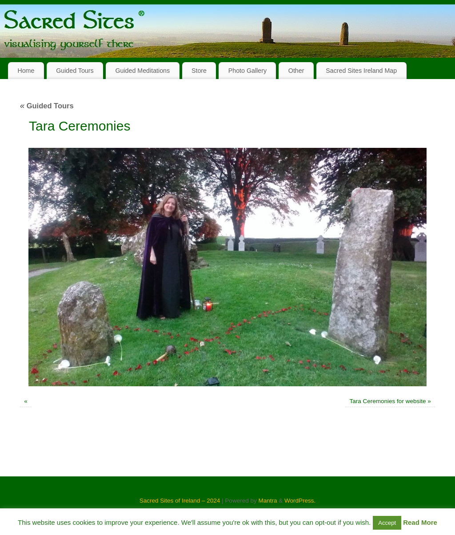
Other (296, 70)
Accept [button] (387, 522)
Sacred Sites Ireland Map (361, 70)
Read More (420, 522)
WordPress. (299, 500)
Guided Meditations (142, 70)
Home (25, 70)
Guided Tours (75, 70)
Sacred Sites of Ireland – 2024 (180, 500)
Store (199, 70)
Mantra (267, 500)
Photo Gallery (247, 70)
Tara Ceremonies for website (388, 401)
